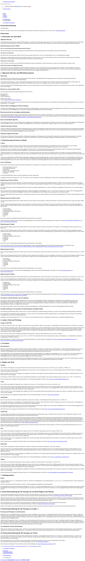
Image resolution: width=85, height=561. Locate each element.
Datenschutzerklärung (7, 551)
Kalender (5, 17)
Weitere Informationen (60, 30)
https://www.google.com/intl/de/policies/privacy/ (64, 339)
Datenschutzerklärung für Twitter (35, 546)
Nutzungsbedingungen (8, 553)
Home (4, 13)
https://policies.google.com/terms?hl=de (9, 246)
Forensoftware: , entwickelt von (15, 559)
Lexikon (5, 15)
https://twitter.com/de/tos (65, 270)
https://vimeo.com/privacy (53, 394)
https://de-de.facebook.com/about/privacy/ (71, 220)
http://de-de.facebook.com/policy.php (47, 503)
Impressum (5, 550)
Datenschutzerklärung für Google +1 (22, 546)
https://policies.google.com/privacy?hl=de (54, 246)
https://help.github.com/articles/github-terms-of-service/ (72, 294)
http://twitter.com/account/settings (45, 543)
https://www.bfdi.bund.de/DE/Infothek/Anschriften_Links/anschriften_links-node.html (22, 117)
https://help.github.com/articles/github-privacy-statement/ (14, 295)
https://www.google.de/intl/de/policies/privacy (59, 379)
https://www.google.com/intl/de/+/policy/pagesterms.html (30, 246)
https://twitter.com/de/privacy (7, 271)
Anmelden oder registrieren (9, 1)
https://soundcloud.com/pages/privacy (30, 422)
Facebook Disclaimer (11, 546)
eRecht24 (5, 546)
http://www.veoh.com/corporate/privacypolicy (57, 441)
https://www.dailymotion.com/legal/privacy (60, 456)
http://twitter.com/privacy (43, 541)
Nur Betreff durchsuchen (9, 6)
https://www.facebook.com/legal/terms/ (9, 221)
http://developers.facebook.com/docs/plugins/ (62, 495)
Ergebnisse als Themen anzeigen (23, 6)
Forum (4, 14)
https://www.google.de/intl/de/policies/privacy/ (55, 409)
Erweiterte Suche (6, 8)
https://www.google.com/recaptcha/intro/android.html (12, 340)
